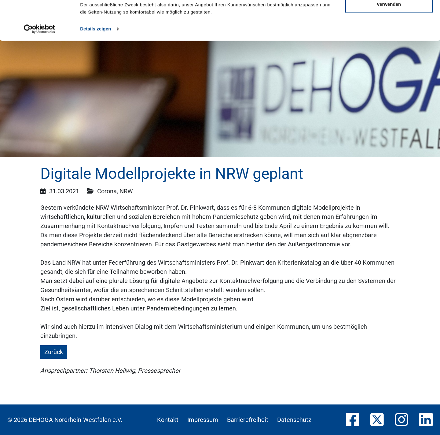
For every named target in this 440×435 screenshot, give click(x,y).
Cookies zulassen (389, 16)
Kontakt (167, 419)
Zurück (53, 352)
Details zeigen (95, 68)
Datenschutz (294, 419)
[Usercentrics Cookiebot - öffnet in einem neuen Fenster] (39, 68)
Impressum (202, 419)
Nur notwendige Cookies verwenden (389, 40)
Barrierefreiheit (247, 419)
